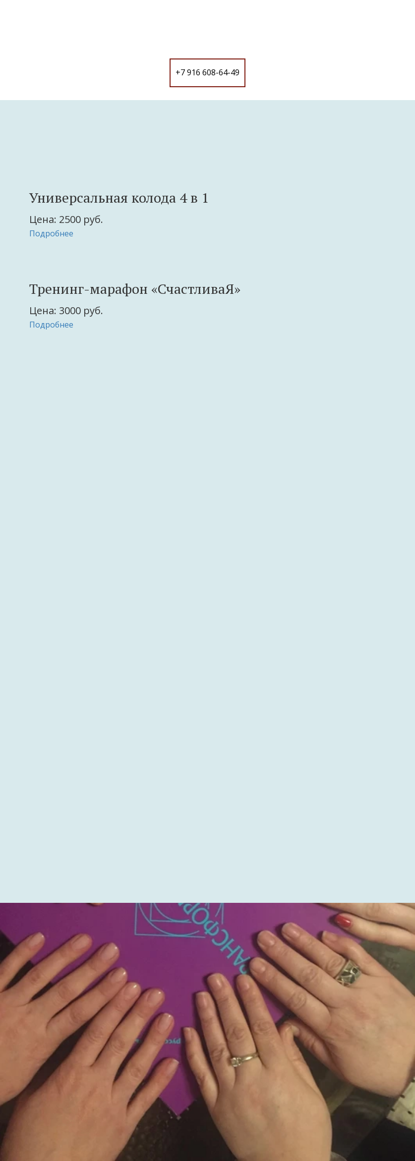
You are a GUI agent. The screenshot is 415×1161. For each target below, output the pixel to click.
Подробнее (51, 233)
